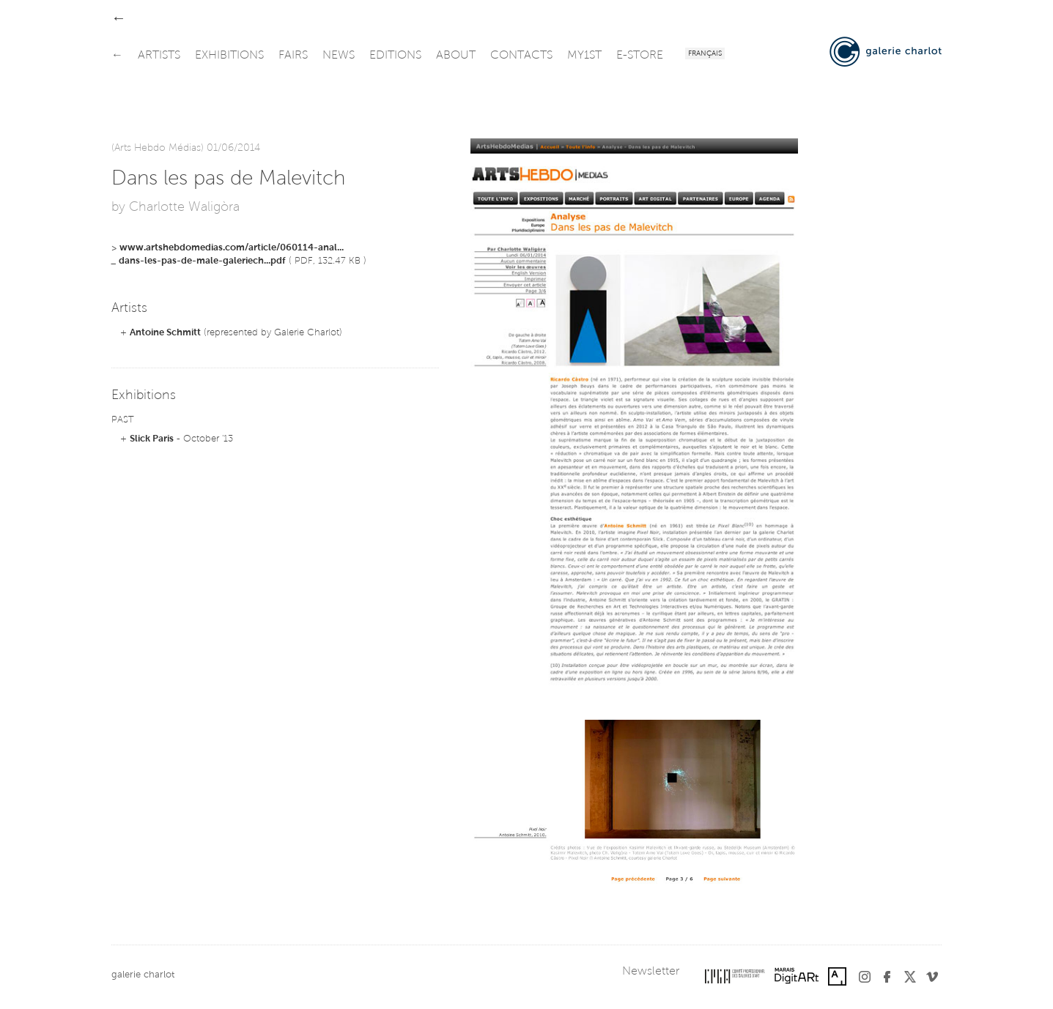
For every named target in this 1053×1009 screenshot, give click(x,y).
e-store (639, 56)
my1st (584, 56)
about (456, 56)
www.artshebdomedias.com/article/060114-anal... (231, 248)
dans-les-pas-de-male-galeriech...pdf (202, 261)
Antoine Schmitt (165, 333)
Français (705, 54)
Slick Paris (152, 439)
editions (395, 56)
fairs (293, 56)
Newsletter (650, 972)
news (338, 56)
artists (159, 56)
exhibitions (229, 56)
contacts (521, 56)
